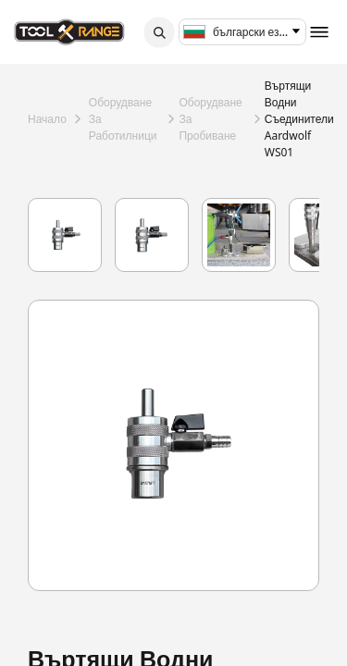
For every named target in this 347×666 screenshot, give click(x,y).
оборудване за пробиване (210, 118)
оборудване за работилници (123, 118)
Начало (47, 119)
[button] (159, 32)
